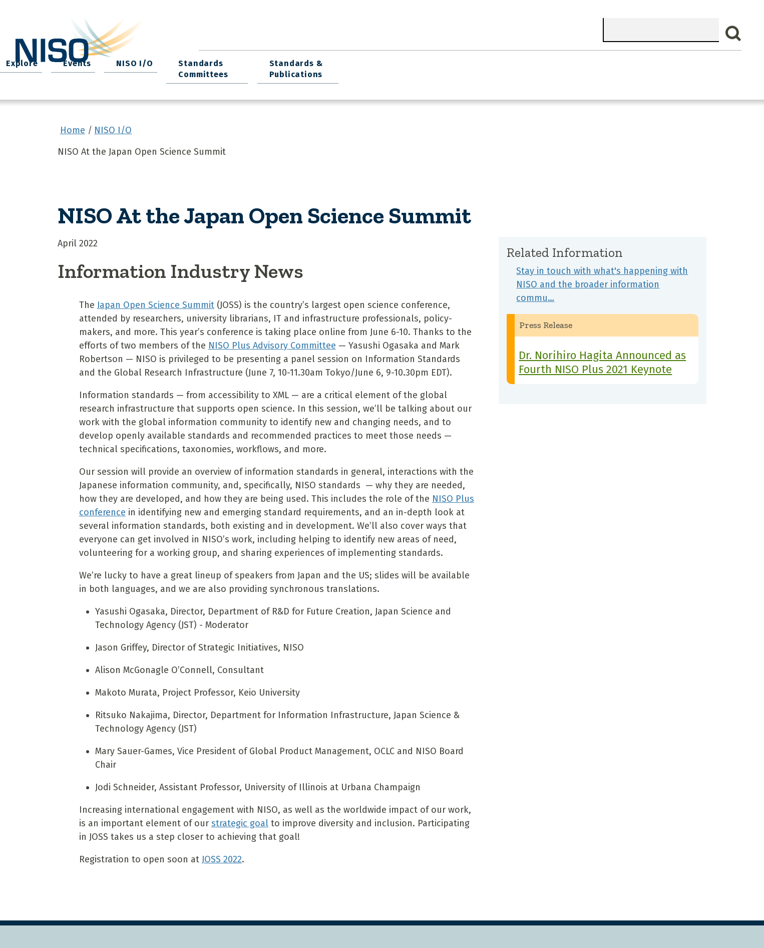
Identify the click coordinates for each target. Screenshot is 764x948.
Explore (402, 60)
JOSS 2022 (222, 853)
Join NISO (344, 60)
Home (220, 60)
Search (733, 34)
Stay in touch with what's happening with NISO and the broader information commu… (602, 279)
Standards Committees (571, 66)
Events (453, 60)
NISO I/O (507, 60)
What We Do (279, 60)
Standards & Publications (676, 66)
